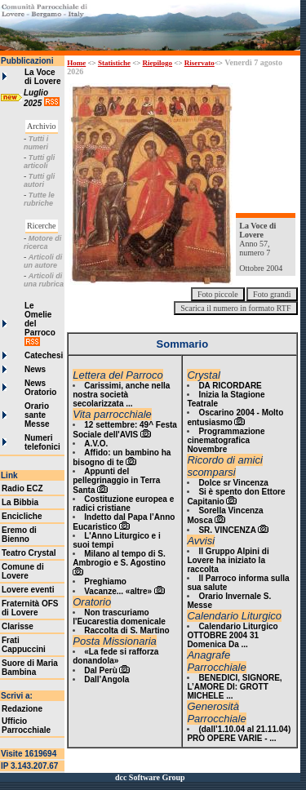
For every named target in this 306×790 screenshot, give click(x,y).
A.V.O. (96, 443)
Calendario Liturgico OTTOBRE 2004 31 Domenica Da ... (232, 635)
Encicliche (22, 516)
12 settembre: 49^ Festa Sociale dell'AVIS (125, 429)
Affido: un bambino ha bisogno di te (122, 457)
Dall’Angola (106, 679)
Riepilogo (158, 63)
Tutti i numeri (36, 143)
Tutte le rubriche (39, 199)
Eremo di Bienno (19, 535)
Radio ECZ (22, 488)
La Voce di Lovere (42, 77)
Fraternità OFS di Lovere (30, 608)
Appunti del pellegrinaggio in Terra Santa (116, 481)
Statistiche (114, 63)
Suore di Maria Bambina (30, 668)
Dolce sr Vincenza (233, 482)
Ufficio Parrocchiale (26, 726)
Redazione (22, 708)
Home (76, 63)
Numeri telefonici (42, 442)
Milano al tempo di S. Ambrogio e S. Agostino (119, 558)
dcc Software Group (150, 777)
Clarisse (17, 626)
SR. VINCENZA (227, 530)
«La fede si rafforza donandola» (115, 656)
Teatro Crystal (29, 552)
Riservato (199, 63)
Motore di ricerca (42, 242)
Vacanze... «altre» (118, 591)
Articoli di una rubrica (44, 280)
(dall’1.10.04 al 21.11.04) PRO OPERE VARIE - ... (238, 734)
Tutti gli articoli (39, 161)
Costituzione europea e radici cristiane (123, 504)
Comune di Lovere (23, 571)
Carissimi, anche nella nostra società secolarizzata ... (121, 394)
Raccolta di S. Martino (126, 630)
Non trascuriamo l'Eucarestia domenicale (119, 617)
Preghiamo (105, 581)
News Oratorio (40, 388)
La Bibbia (20, 502)
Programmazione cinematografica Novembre (225, 440)
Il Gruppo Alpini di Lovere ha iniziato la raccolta (227, 560)
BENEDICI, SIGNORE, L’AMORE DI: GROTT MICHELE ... (234, 686)
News (35, 369)
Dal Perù (101, 670)
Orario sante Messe (37, 415)
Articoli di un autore (43, 261)
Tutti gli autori (39, 180)
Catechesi (43, 355)
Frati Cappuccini (24, 645)
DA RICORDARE (229, 385)
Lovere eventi (28, 589)
